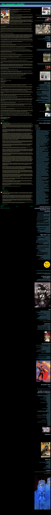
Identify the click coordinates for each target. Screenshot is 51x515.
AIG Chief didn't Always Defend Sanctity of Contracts (44, 316)
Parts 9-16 (49, 386)
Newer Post (2, 206)
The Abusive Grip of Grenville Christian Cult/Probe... (42, 170)
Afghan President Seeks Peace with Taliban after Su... (42, 133)
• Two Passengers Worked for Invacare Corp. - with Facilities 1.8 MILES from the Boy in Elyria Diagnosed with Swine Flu (43, 255)
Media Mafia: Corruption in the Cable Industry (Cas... (42, 144)
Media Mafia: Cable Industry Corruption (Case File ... (42, 153)
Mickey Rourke (48, 413)
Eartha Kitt (49, 407)
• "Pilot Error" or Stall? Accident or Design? (45, 257)
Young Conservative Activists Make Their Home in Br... (42, 149)
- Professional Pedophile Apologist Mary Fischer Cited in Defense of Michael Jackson (43, 215)
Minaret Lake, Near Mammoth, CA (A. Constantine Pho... (43, 132)
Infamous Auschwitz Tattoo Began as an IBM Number (44, 327)
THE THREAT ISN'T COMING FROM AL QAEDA (42, 172)
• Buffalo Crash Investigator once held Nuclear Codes (44, 239)
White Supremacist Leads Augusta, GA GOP (41, 203)
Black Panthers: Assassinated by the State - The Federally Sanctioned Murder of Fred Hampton (43, 91)
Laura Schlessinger (48, 401)
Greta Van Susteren (48, 410)
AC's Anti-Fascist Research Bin (46, 38)
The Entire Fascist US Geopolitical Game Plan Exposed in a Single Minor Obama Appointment (43, 347)
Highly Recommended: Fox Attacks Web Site (41, 179)
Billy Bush (49, 424)
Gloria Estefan (48, 423)
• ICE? (49, 244)
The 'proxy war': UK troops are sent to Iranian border (42, 186)
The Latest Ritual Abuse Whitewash (46, 101)
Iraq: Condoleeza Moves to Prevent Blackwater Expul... (42, 159)
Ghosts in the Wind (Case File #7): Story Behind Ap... (42, 141)
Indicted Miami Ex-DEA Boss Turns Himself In (45, 88)
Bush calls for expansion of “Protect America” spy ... (42, 148)
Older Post (31, 206)
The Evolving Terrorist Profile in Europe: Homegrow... (42, 182)
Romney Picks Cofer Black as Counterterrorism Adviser (42, 162)
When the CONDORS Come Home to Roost (45, 86)
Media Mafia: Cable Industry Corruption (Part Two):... (42, 202)
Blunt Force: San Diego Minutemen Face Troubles (42, 150)
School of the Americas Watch (46, 468)
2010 (36, 124)
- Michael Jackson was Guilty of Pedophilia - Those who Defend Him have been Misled (43, 214)
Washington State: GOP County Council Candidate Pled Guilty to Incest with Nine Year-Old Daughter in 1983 (43, 63)
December (37, 127)
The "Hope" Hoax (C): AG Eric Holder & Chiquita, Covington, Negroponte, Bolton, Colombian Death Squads (43, 358)
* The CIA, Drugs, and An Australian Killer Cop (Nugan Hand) (43, 50)
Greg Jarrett (49, 421)
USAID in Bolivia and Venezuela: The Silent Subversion (42, 171)
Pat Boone (49, 394)
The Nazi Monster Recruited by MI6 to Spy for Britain (44, 102)
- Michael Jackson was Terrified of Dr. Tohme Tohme (44, 228)
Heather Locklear (48, 418)
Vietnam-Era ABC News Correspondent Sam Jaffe (44, 411)
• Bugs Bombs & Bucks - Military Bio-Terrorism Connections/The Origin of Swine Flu (45, 251)
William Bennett (48, 400)
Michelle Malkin (48, 417)
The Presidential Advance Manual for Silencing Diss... (42, 173)
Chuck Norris (48, 419)
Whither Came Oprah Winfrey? (46, 397)
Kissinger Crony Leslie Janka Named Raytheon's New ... (43, 189)
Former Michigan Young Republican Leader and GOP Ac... (43, 156)
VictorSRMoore (48, 462)
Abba (49, 412)
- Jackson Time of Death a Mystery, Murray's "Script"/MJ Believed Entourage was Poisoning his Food (43, 231)
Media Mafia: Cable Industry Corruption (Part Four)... (42, 196)
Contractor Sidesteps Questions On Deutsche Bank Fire (42, 187)
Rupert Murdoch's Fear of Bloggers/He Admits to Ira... (42, 166)
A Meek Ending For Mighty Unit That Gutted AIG (44, 317)
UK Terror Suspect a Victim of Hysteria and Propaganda (42, 158)
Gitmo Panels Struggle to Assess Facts (40, 193)
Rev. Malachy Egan (4, 191)
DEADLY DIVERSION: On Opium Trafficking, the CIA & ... (43, 138)
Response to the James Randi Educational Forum (42, 155)
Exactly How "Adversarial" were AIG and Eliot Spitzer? (44, 314)
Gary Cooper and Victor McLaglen (46, 408)
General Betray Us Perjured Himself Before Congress (42, 152)
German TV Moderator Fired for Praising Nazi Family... (42, 190)
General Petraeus (48, 399)
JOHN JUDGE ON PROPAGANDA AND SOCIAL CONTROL (43, 130)
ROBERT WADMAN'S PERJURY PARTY (45, 349)
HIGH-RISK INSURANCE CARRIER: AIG (45, 311)
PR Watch (49, 467)
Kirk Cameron (48, 425)
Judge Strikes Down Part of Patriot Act (40, 198)
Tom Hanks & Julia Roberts (47, 396)
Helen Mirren (48, 420)
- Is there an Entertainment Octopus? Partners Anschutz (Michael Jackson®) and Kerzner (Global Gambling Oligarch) (43, 226)
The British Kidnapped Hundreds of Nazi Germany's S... (42, 168)
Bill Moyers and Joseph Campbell (46, 414)
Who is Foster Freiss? (38, 176)
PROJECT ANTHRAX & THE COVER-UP (45, 346)
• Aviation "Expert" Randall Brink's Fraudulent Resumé (44, 249)
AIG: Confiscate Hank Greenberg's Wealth (45, 315)
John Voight (49, 403)
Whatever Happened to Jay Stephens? (40, 192)
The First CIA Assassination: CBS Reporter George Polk (43, 97)
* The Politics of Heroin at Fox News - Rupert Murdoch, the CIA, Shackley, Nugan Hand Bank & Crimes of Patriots (43, 49)
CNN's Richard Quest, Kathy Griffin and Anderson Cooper (43, 395)
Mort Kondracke (48, 409)
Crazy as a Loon (48, 465)
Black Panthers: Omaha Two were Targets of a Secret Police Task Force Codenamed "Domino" (43, 93)
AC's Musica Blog (48, 40)
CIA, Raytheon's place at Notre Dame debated (41, 147)
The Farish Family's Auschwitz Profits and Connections (44, 325)
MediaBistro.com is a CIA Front (46, 321)
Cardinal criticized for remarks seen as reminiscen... (42, 163)
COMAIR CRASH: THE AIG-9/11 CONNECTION (44, 313)
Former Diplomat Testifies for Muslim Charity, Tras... (42, 200)
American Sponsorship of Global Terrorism (45, 84)
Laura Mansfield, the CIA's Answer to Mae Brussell (42, 154)
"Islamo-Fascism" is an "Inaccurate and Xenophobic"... (42, 139)
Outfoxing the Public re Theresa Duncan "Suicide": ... (42, 181)
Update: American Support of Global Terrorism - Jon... (42, 195)
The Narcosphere (48, 466)
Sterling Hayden (48, 405)
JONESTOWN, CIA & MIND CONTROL (45, 352)
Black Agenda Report (47, 463)
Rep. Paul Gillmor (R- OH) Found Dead (40, 201)
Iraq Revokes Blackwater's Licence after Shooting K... (42, 164)
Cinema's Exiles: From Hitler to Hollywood (45, 402)
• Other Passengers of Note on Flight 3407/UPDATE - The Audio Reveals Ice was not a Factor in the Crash (43, 238)
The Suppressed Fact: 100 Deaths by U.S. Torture (44, 118)
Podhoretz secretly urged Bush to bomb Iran (41, 142)
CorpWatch (49, 464)
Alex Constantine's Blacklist (13, 4)
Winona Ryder (48, 404)
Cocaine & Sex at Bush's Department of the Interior (44, 354)
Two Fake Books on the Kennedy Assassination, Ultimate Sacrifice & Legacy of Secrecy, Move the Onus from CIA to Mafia (43, 90)
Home (17, 206)
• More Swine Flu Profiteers (47, 254)
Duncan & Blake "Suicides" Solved (46, 348)
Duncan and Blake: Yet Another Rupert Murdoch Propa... (43, 185)
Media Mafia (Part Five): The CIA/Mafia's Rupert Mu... (42, 178)
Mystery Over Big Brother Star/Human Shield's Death (42, 167)
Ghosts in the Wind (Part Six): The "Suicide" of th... (42, 184)
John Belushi (48, 422)
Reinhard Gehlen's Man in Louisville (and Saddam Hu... (42, 183)
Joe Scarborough (48, 416)
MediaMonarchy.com (48, 461)
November (37, 128)
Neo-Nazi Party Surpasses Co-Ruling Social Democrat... (42, 199)
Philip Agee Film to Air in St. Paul (40, 161)
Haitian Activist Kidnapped (39, 151)
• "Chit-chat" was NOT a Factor (46, 258)
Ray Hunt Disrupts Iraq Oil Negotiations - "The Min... (42, 169)
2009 (36, 125)
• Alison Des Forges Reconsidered (46, 256)
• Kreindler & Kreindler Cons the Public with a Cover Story (43, 245)
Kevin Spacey (48, 406)
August (37, 204)
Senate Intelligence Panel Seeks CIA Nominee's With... (42, 175)
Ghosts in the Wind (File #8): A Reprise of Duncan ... (42, 136)
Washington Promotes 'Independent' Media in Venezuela (43, 146)
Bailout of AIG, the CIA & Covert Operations (45, 310)
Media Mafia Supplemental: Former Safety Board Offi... (42, 134)
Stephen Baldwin (48, 415)
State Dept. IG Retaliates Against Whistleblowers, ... (42, 131)
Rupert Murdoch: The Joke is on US (40, 135)
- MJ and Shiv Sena (48, 232)
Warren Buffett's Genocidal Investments (41, 145)
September (37, 129)
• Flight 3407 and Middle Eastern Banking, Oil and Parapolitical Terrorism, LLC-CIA (44, 243)
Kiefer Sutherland (48, 398)
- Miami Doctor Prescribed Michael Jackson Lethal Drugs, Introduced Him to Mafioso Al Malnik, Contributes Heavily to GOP (43, 223)
